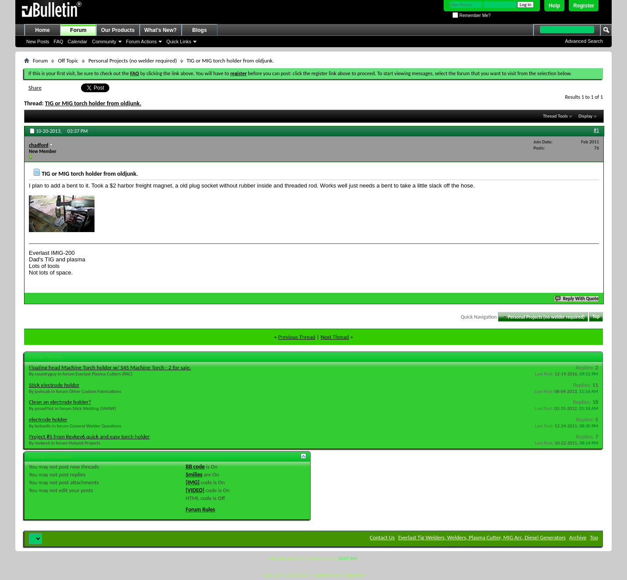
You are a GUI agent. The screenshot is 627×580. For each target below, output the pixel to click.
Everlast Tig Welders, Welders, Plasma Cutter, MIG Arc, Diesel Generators (482, 537)
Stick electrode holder (54, 385)
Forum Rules (200, 509)
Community (104, 41)
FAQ (58, 41)
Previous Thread (296, 336)
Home (42, 30)
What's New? (160, 30)
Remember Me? (471, 15)
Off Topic (68, 60)
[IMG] (193, 482)
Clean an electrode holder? (60, 402)
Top (595, 317)
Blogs (199, 30)
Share (35, 87)
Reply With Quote (577, 299)
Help (554, 6)
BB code (195, 466)
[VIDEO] (195, 490)
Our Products (118, 30)
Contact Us (382, 537)
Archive (577, 537)
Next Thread (335, 336)
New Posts (37, 41)
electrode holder (48, 419)
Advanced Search (584, 41)
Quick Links (178, 41)
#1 (596, 130)
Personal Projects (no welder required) (132, 60)
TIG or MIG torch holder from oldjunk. (93, 103)
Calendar (78, 41)
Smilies (194, 474)
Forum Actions (141, 41)
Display (585, 116)
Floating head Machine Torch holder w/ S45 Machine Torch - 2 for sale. (110, 367)
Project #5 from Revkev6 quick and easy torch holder (89, 436)
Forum (78, 30)
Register (583, 6)
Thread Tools (555, 116)
